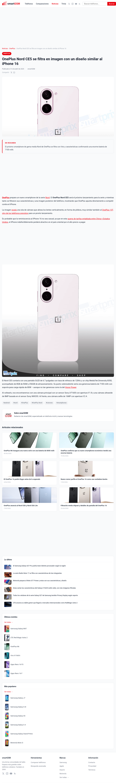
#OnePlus (24, 403)
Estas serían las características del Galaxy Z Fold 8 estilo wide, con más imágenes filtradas (44, 588)
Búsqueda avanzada (38, 766)
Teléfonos (29, 4)
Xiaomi (62, 770)
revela (14, 210)
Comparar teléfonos (38, 762)
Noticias (55, 4)
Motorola (63, 774)
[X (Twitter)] (69, 4)
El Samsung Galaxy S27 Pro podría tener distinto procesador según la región (39, 566)
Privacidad (92, 766)
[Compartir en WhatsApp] (14, 72)
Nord (47, 197)
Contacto (91, 762)
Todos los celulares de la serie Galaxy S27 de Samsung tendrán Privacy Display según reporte (45, 595)
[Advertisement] (58, 174)
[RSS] (79, 4)
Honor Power (70, 387)
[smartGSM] (12, 3)
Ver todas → (64, 777)
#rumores (49, 403)
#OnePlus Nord (37, 403)
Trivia (63, 4)
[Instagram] (73, 4)
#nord (15, 403)
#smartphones (61, 403)
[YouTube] (76, 4)
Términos (91, 770)
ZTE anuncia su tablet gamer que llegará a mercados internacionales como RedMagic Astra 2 (45, 603)
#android (6, 403)
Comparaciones (42, 4)
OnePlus (12, 48)
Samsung (63, 762)
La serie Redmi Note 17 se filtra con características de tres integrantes (37, 573)
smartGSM (31, 69)
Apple (62, 766)
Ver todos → (8, 622)
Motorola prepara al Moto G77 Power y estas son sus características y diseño (40, 581)
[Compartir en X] (11, 72)
